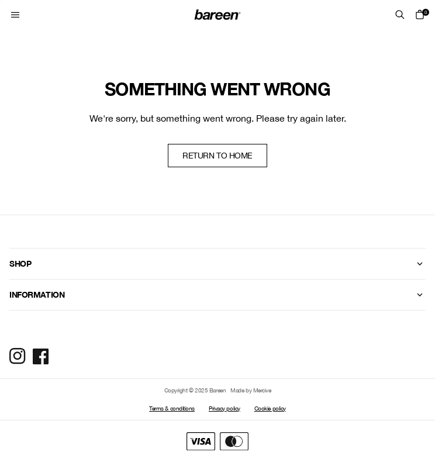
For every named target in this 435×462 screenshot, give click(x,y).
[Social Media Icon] (17, 356)
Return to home (217, 155)
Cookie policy (270, 408)
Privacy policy (224, 408)
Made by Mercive (250, 390)
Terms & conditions (172, 408)
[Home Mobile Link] (217, 14)
